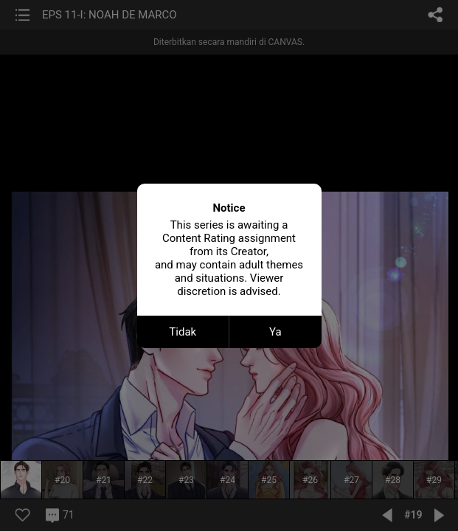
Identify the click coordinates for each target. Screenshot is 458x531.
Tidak (182, 332)
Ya (275, 332)
